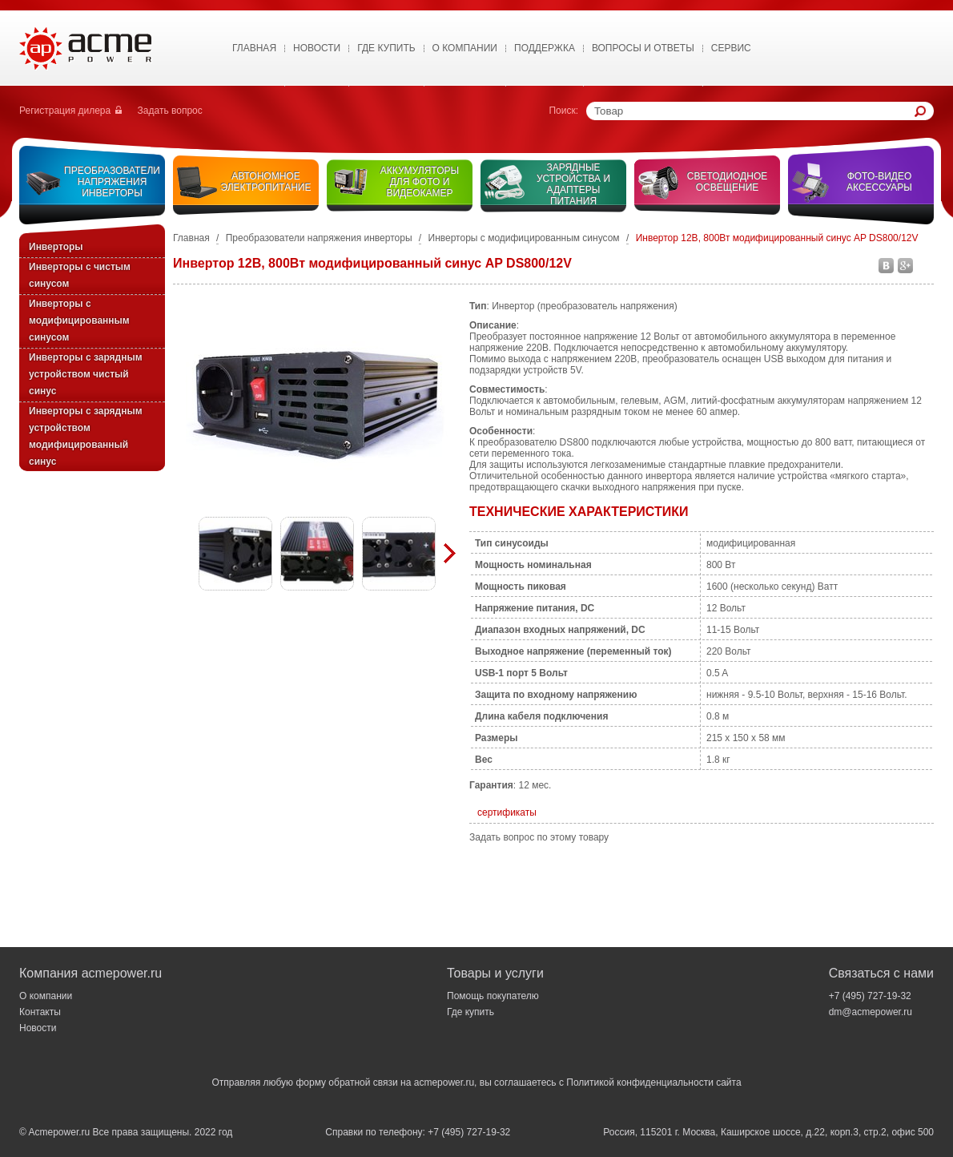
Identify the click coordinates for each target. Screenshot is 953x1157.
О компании (45, 996)
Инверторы (56, 246)
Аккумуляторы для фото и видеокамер (419, 182)
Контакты (40, 1012)
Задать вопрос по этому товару (539, 837)
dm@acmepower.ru (870, 1012)
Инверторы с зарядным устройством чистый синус (86, 374)
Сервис (731, 48)
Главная (254, 48)
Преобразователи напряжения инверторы (112, 182)
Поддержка (544, 48)
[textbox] (754, 111)
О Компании (464, 48)
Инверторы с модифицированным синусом (79, 320)
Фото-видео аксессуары (879, 182)
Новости (316, 48)
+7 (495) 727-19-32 (870, 996)
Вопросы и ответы (643, 48)
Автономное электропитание (266, 182)
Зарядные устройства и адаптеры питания (573, 184)
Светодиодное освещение (727, 182)
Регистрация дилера (65, 110)
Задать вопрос (170, 110)
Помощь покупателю (493, 996)
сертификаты (507, 812)
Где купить (386, 48)
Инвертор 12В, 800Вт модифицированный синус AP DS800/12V (777, 238)
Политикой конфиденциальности (640, 1082)
